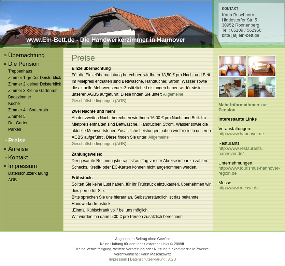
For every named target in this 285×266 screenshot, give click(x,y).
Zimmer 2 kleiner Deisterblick (34, 84)
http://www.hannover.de (241, 133)
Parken (14, 129)
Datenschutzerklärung (28, 173)
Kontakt (18, 157)
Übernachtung (26, 55)
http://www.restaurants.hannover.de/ (240, 151)
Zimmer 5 (17, 116)
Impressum (22, 166)
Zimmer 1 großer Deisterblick (34, 77)
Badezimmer (19, 97)
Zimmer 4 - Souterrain (28, 110)
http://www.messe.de (238, 187)
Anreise (18, 149)
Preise (17, 140)
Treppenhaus (20, 71)
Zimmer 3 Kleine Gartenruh (33, 90)
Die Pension (24, 64)
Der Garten (18, 123)
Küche (14, 103)
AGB (12, 179)
